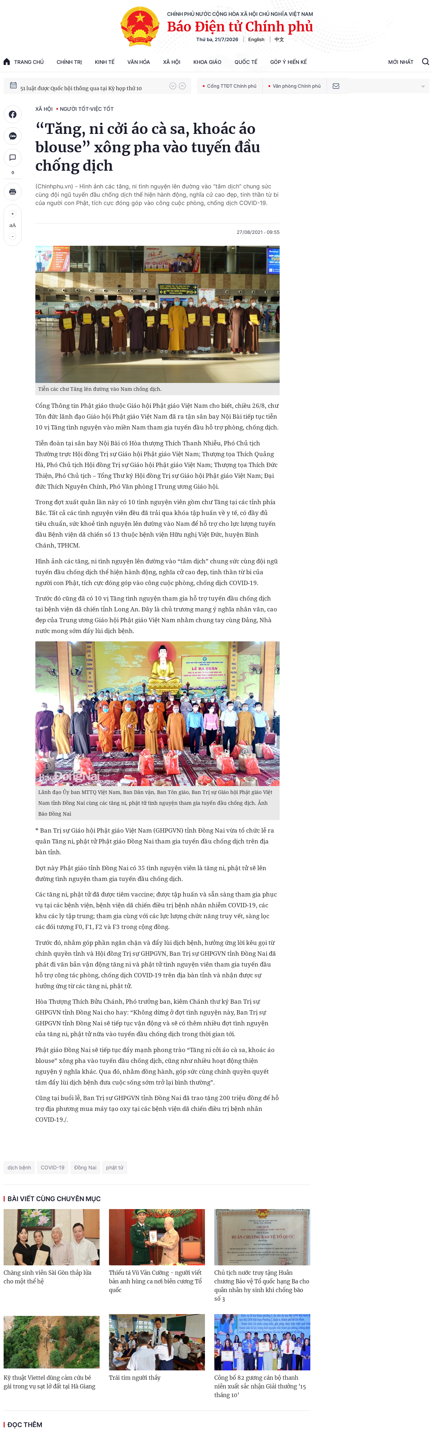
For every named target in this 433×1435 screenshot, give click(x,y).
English (256, 39)
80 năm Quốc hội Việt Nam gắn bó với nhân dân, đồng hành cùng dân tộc (91, 85)
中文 (279, 39)
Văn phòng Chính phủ (294, 86)
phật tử (114, 1167)
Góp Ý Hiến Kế (288, 62)
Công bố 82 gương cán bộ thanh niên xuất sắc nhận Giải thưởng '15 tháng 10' (260, 1386)
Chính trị (69, 62)
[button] (172, 86)
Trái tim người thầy (135, 1377)
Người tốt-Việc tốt (87, 109)
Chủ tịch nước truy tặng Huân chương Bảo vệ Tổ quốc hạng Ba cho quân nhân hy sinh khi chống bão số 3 (261, 1285)
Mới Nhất (401, 62)
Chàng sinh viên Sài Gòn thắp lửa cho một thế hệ (47, 1277)
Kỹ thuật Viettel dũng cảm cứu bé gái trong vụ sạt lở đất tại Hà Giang (49, 1382)
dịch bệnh (19, 1167)
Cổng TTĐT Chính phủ (230, 86)
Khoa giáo (207, 62)
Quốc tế (246, 62)
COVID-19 (53, 1167)
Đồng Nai (85, 1167)
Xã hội (171, 62)
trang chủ (24, 61)
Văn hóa (138, 62)
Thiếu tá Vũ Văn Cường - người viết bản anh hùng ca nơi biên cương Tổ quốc (155, 1281)
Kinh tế (104, 62)
